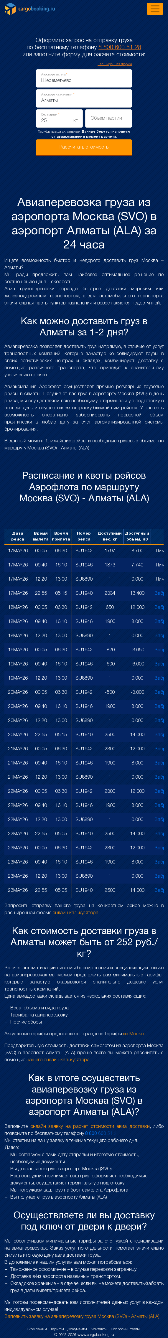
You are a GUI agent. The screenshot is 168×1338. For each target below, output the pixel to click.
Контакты (99, 1329)
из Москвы (134, 1034)
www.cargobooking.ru (96, 1335)
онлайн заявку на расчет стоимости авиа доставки (90, 1127)
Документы (77, 1329)
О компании (36, 1329)
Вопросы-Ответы (125, 1329)
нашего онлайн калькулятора (58, 1060)
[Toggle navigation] (155, 9)
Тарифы (57, 1329)
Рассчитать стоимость (84, 147)
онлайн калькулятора (75, 913)
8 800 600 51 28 (119, 47)
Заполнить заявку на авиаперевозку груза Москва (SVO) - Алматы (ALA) (81, 1317)
